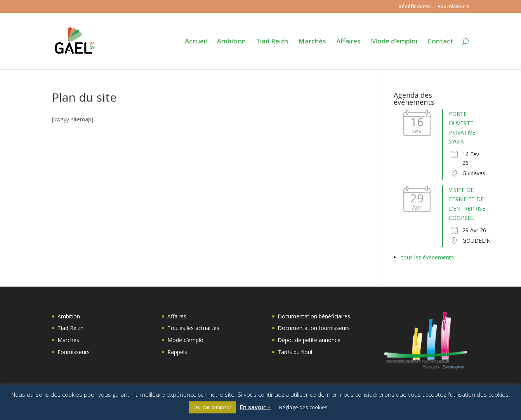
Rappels (177, 352)
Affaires (348, 41)
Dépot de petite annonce (309, 340)
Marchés (312, 41)
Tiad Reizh (272, 41)
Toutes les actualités (193, 328)
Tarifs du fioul (295, 352)
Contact (440, 41)
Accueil (196, 41)
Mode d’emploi (394, 41)
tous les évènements (427, 257)
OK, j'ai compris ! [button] (212, 407)
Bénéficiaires (414, 7)
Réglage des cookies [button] (303, 407)
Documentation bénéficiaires (314, 316)
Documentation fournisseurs (314, 328)
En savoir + (255, 407)
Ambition (231, 41)
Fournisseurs (453, 7)
